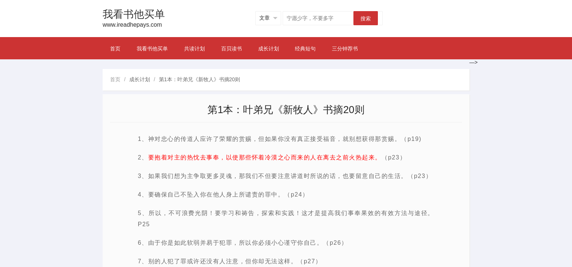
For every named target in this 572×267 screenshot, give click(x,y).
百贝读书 (231, 49)
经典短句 (305, 49)
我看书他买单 (152, 49)
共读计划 (194, 49)
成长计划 (268, 49)
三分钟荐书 (345, 49)
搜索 (365, 19)
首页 (115, 49)
